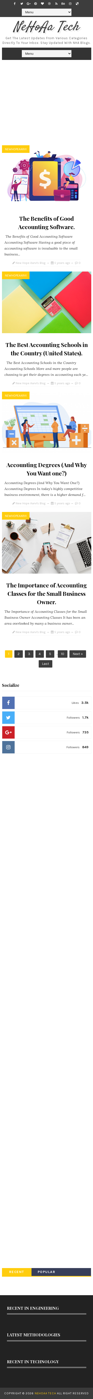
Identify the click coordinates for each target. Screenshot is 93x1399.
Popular (47, 1272)
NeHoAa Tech (46, 27)
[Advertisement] (46, 103)
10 (62, 654)
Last (45, 664)
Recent (16, 1272)
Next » (78, 654)
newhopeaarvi (16, 149)
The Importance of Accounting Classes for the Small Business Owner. (46, 593)
